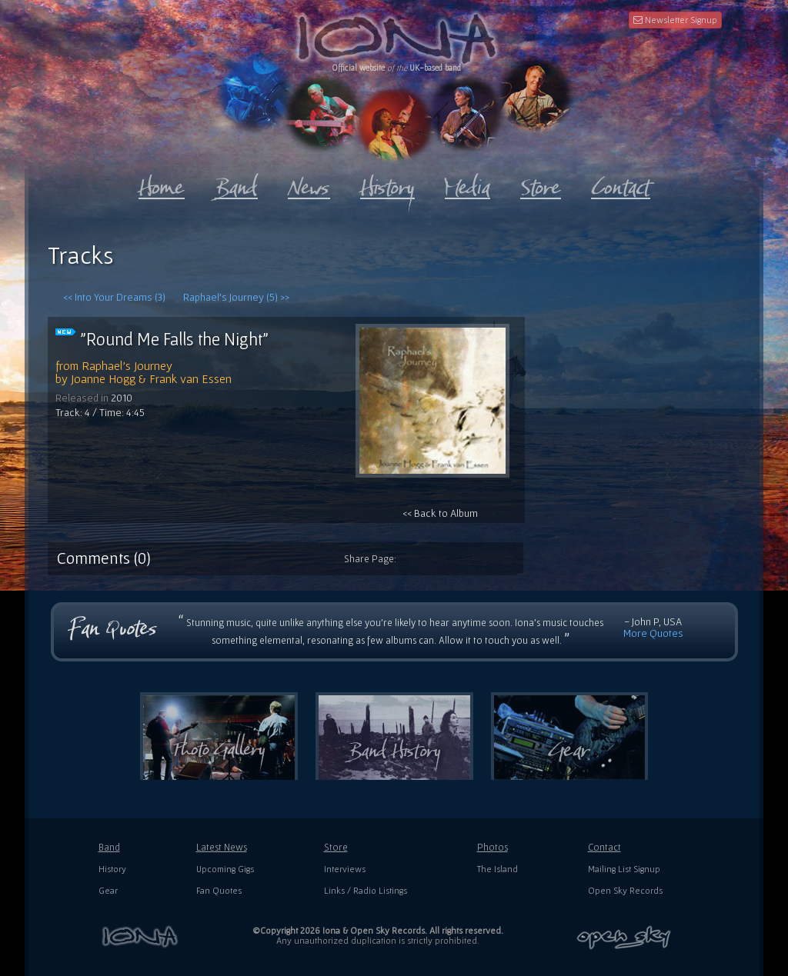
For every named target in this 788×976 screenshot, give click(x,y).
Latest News (221, 847)
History (112, 869)
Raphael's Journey (127, 365)
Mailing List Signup (624, 869)
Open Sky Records (625, 890)
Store (336, 847)
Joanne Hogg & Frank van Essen (151, 378)
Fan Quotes (219, 890)
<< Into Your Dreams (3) (114, 297)
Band (109, 847)
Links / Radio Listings (365, 890)
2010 (121, 397)
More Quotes (653, 633)
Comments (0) (104, 557)
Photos (492, 847)
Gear (108, 890)
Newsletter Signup (675, 20)
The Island (497, 869)
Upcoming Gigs (225, 869)
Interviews (345, 869)
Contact (604, 847)
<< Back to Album (432, 421)
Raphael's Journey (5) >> (236, 297)
